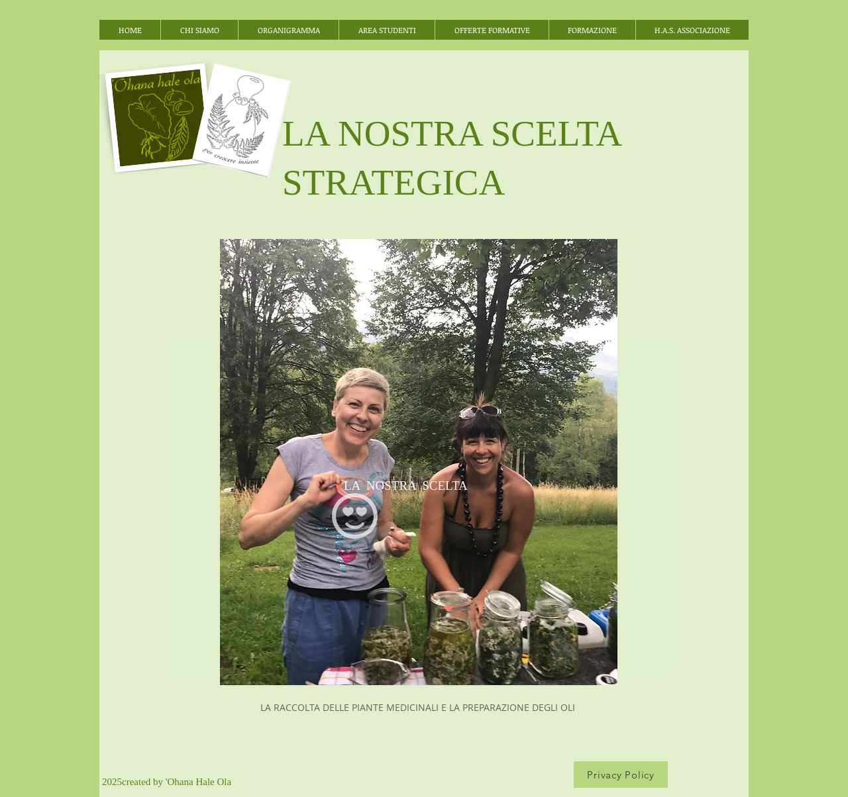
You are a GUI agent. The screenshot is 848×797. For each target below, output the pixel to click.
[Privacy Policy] (621, 774)
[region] (418, 462)
